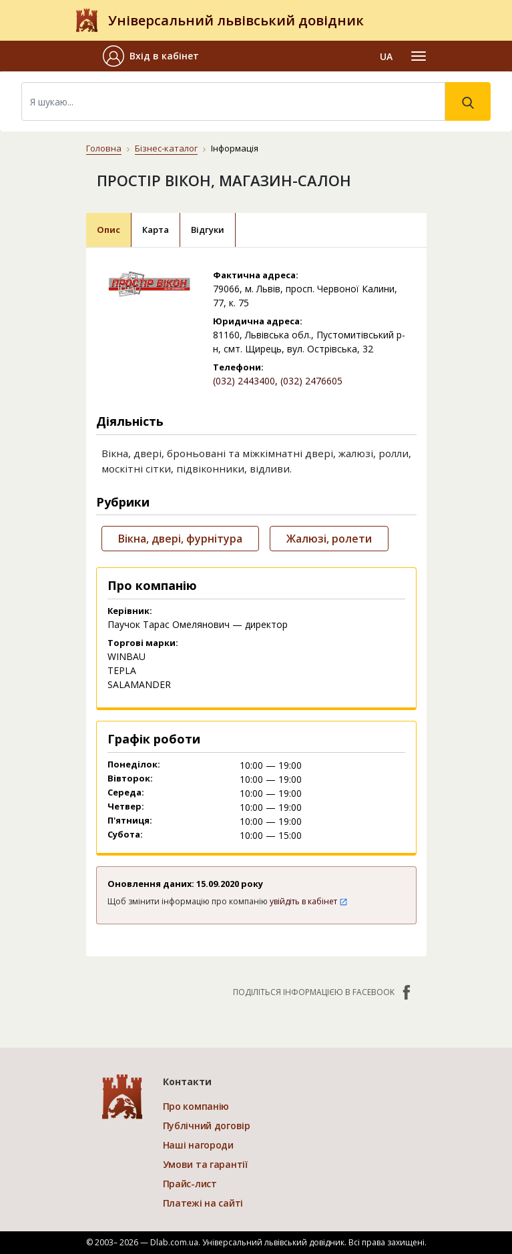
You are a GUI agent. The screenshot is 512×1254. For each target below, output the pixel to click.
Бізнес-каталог (166, 148)
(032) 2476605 (311, 380)
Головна (103, 148)
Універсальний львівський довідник (236, 20)
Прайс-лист (190, 1183)
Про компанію (196, 1106)
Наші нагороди (198, 1145)
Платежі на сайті (203, 1203)
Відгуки (207, 230)
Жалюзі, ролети (329, 538)
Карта (155, 230)
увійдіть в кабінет (309, 901)
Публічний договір (206, 1125)
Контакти (187, 1081)
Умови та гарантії (205, 1164)
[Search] (233, 101)
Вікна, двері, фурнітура (180, 538)
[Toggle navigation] (419, 56)
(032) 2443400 (244, 380)
